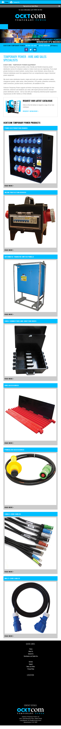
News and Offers (31, 666)
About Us (31, 651)
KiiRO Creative (48, 727)
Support (31, 664)
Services (31, 662)
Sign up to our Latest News (30, 6)
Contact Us (16, 2)
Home (6, 2)
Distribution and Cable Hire (31, 656)
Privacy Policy (31, 669)
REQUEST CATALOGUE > (31, 111)
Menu (4, 26)
